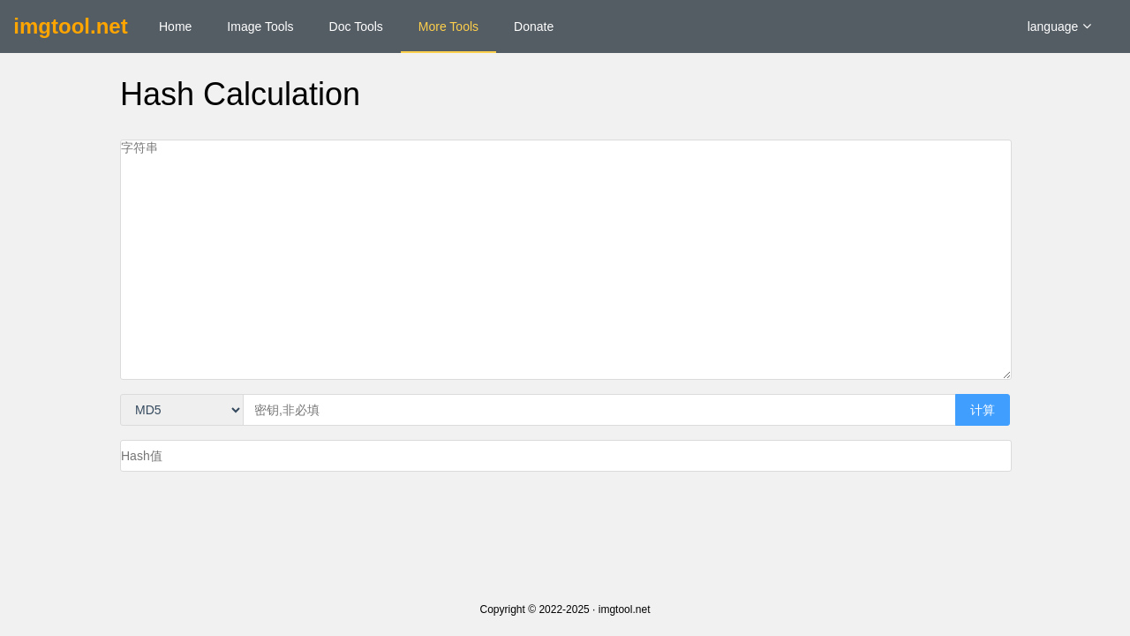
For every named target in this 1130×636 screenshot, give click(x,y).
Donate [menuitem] (534, 26)
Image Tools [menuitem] (260, 26)
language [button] (1060, 26)
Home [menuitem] (175, 26)
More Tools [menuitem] (448, 26)
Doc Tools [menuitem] (356, 26)
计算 (982, 410)
